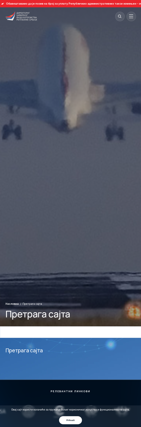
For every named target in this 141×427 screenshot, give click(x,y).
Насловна (12, 303)
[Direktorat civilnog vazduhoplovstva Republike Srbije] (21, 16)
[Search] (119, 16)
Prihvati (70, 420)
